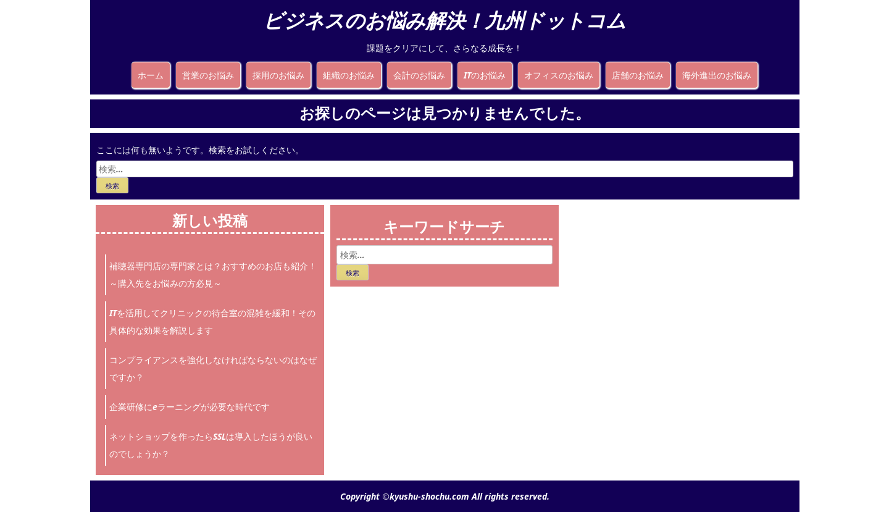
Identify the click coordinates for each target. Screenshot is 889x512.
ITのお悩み (485, 75)
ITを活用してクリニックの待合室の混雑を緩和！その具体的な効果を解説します (212, 321)
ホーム (151, 75)
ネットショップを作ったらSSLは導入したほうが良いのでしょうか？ (210, 445)
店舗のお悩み (638, 75)
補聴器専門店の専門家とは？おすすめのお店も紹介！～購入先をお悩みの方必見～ (213, 274)
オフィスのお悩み (558, 75)
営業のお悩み (208, 75)
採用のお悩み (278, 75)
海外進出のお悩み (716, 75)
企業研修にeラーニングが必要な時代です (189, 407)
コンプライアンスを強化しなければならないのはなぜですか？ (213, 368)
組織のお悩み (349, 75)
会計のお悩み (419, 75)
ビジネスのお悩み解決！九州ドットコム (444, 20)
